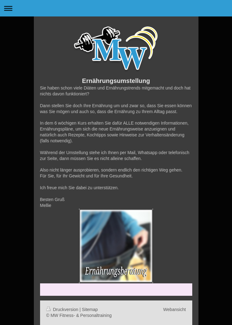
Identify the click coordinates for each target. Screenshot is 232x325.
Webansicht (174, 309)
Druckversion (63, 309)
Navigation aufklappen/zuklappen (116, 8)
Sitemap (90, 309)
